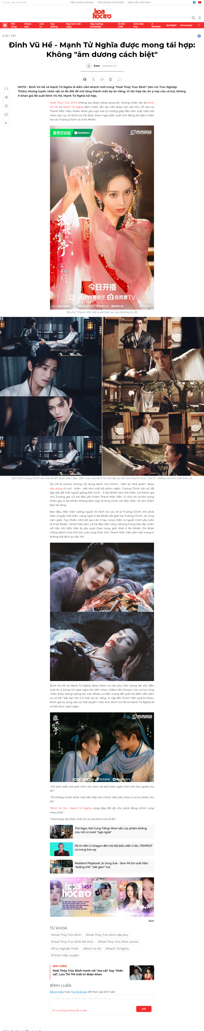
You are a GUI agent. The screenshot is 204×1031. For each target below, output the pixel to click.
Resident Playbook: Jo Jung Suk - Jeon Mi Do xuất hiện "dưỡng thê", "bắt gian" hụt (112, 864)
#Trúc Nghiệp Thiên (65, 948)
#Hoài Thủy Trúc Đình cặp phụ (107, 934)
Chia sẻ (6, 97)
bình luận (119, 79)
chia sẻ (85, 79)
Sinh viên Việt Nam (139, 2)
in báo (110, 79)
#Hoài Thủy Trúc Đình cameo (118, 941)
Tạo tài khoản (79, 991)
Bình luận (6, 114)
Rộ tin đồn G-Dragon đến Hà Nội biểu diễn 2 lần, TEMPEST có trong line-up (107, 847)
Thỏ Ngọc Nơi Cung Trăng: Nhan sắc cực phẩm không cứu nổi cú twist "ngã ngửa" (111, 829)
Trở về (6, 123)
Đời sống (14, 25)
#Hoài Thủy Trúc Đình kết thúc (72, 941)
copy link (102, 79)
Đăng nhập (57, 991)
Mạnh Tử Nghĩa (73, 106)
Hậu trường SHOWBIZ (96, 25)
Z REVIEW (156, 25)
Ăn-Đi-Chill (121, 25)
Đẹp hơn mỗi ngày (73, 25)
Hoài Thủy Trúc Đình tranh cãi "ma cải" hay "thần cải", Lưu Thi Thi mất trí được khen (88, 971)
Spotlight (171, 25)
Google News (199, 36)
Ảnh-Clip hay (138, 25)
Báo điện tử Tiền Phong (102, 13)
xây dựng (56, 488)
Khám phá (28, 25)
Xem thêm (199, 25)
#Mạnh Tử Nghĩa (117, 948)
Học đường (54, 25)
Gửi (144, 1008)
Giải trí (41, 25)
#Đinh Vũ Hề (92, 948)
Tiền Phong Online (82, 2)
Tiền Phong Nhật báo (110, 2)
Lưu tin (6, 106)
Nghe (6, 89)
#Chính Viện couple (64, 954)
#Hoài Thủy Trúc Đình (66, 934)
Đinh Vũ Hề (59, 807)
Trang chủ (4, 25)
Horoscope (186, 25)
